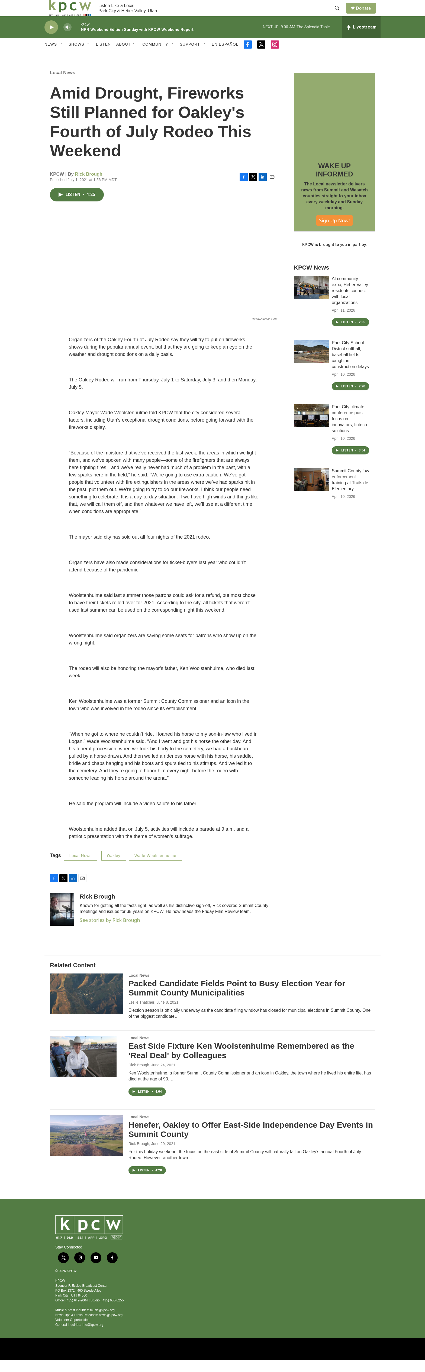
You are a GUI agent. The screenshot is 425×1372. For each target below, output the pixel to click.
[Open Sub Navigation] (61, 56)
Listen (103, 56)
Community (155, 56)
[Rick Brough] (62, 921)
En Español (225, 56)
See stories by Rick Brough (110, 932)
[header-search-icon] (339, 14)
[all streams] (361, 39)
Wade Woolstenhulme (155, 868)
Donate (366, 14)
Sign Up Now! (334, 232)
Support (190, 56)
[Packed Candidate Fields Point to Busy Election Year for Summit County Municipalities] (86, 1006)
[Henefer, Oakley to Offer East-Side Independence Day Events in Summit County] (86, 1147)
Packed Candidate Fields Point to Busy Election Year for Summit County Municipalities (236, 1000)
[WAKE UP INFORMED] (334, 125)
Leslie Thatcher (141, 1014)
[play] (51, 39)
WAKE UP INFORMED (334, 182)
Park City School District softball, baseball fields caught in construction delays (350, 367)
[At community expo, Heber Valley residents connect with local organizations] (311, 299)
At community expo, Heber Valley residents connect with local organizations (350, 303)
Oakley (114, 868)
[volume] (67, 39)
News (50, 56)
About (123, 56)
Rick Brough (88, 186)
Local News (62, 84)
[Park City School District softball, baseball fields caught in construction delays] (311, 363)
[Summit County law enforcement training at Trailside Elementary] (311, 492)
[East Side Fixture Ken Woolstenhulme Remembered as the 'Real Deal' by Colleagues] (86, 1068)
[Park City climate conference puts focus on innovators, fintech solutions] (311, 428)
